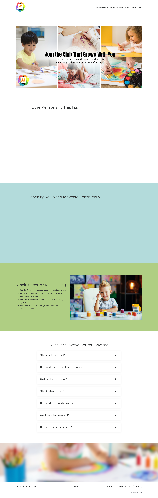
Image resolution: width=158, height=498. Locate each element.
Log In (139, 7)
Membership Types (102, 7)
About (127, 7)
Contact (133, 7)
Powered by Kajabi (136, 493)
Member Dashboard (116, 7)
